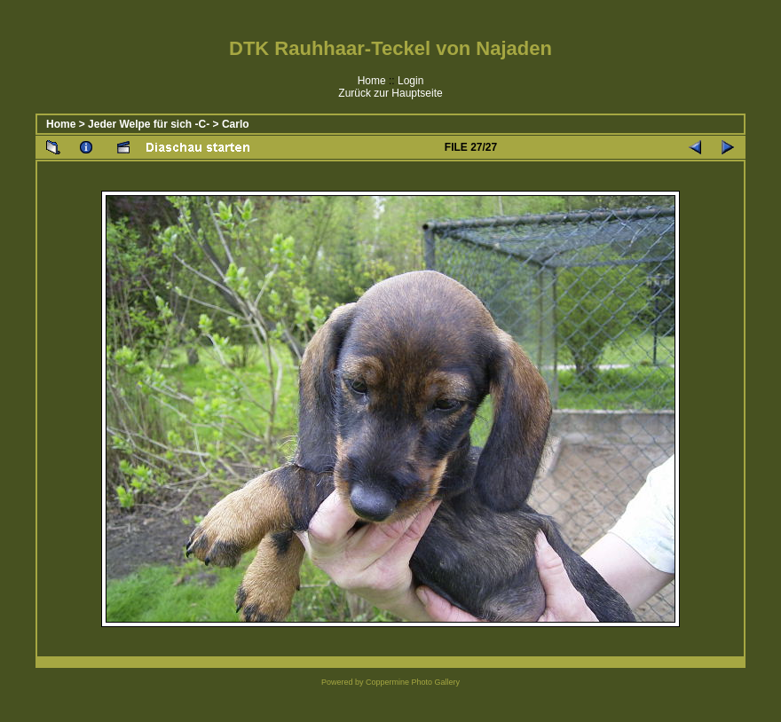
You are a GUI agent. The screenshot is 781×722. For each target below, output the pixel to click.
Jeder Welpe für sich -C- (148, 124)
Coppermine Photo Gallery (413, 682)
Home (372, 81)
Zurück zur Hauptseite (390, 93)
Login (410, 81)
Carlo (235, 124)
